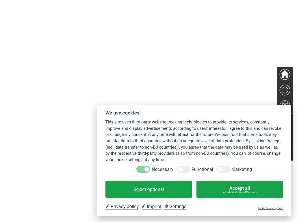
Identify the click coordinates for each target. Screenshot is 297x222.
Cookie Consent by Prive (270, 208)
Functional (202, 169)
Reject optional (148, 189)
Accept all (239, 189)
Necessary (162, 169)
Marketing (241, 169)
